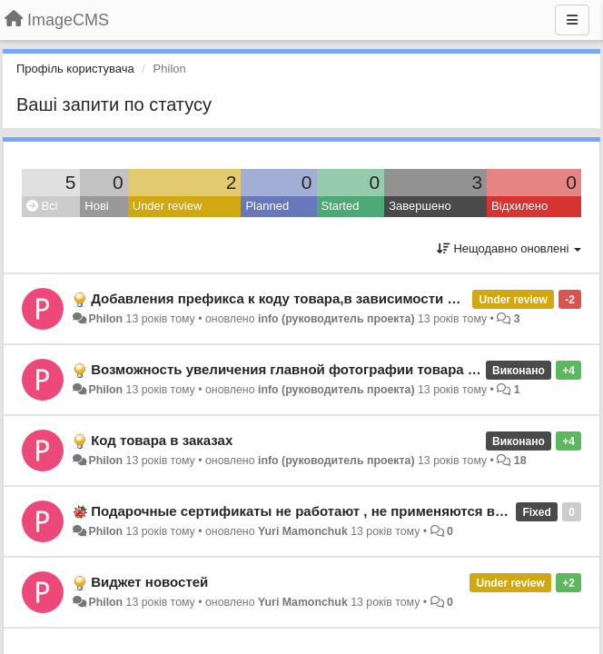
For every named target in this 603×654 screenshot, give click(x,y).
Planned (267, 206)
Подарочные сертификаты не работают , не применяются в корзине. (324, 511)
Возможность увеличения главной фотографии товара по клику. (310, 369)
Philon (105, 318)
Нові (96, 206)
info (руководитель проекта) (336, 318)
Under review (168, 206)
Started (340, 206)
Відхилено (519, 206)
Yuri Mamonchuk (303, 531)
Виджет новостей (149, 582)
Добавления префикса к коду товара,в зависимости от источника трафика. (345, 298)
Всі (42, 206)
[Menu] (572, 20)
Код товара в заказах (161, 440)
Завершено (419, 206)
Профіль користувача (75, 68)
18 (520, 460)
